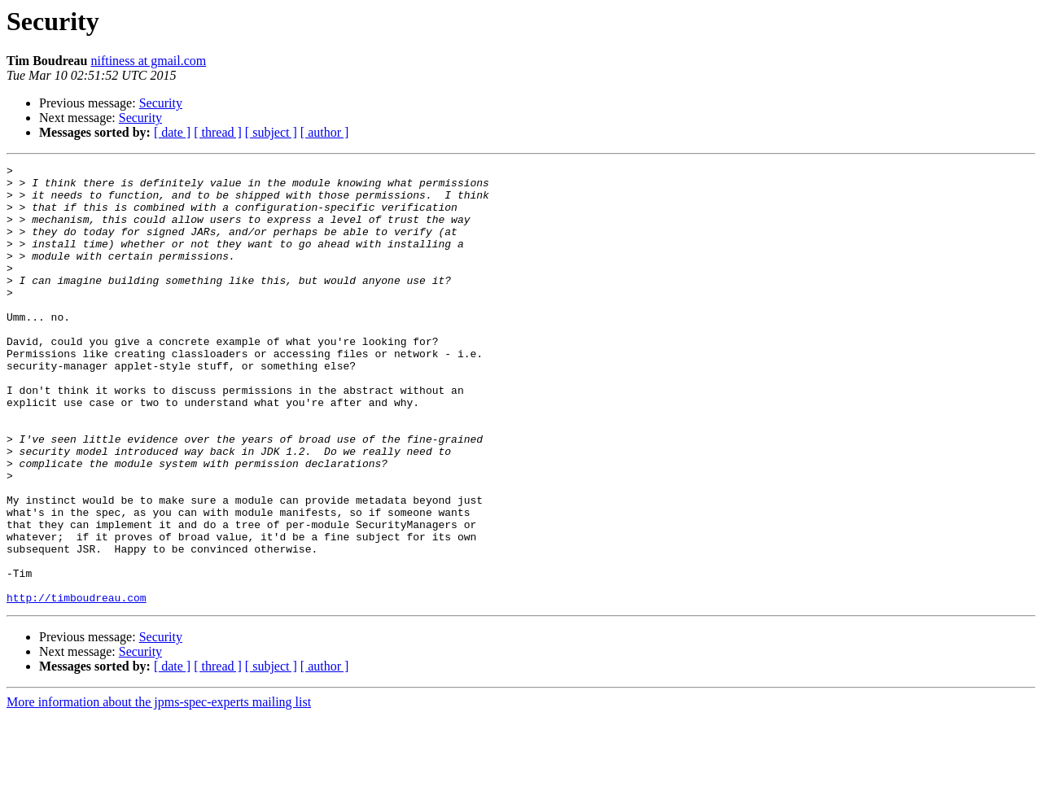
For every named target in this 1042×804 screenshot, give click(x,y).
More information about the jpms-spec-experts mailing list (159, 790)
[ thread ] (218, 132)
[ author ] (324, 132)
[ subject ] (271, 132)
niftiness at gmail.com (148, 61)
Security (160, 103)
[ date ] (172, 132)
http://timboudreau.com (77, 685)
